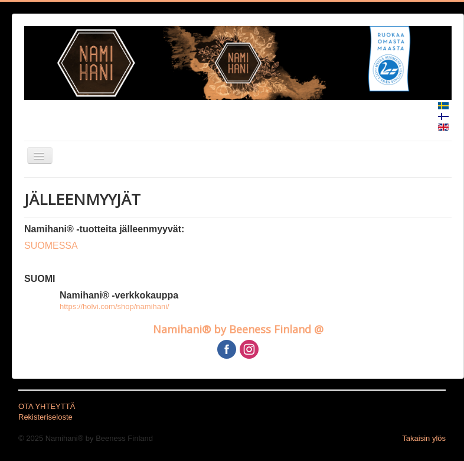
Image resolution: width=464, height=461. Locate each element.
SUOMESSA (51, 246)
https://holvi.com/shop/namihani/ (114, 306)
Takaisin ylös (424, 438)
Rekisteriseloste (45, 417)
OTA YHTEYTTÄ (46, 406)
